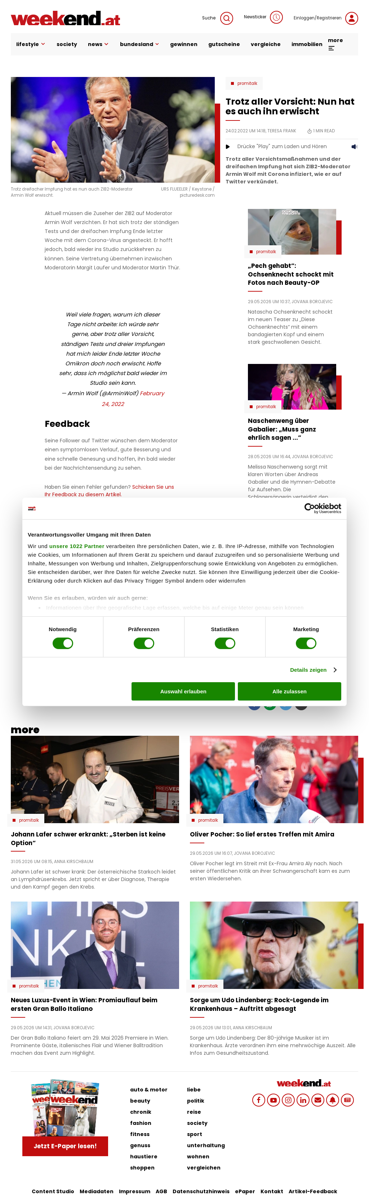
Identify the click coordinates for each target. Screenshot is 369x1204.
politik (195, 1100)
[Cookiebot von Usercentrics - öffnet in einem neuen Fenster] (309, 508)
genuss (140, 1145)
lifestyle (31, 44)
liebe (194, 1089)
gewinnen (183, 44)
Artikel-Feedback (313, 1191)
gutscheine (224, 44)
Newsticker (263, 17)
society (67, 44)
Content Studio (53, 1191)
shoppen (142, 1167)
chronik (140, 1112)
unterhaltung (206, 1145)
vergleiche (266, 44)
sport (194, 1134)
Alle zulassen (289, 691)
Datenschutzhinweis (201, 1191)
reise (194, 1112)
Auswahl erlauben (183, 691)
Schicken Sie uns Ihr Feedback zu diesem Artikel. (109, 490)
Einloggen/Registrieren (326, 18)
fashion (140, 1123)
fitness (140, 1134)
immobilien (307, 44)
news (99, 44)
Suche (217, 18)
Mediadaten (97, 1191)
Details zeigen (308, 670)
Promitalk (247, 83)
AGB (161, 1191)
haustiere (143, 1156)
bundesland (139, 44)
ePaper (245, 1191)
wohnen (198, 1156)
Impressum (134, 1191)
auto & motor (149, 1089)
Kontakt (272, 1191)
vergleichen (204, 1167)
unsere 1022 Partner (77, 546)
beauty (140, 1100)
